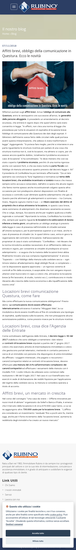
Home (5, 33)
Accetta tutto (38, 533)
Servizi (8, 494)
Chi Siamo (10, 485)
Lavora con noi (12, 499)
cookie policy (56, 514)
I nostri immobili (13, 489)
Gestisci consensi (14, 524)
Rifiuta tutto (38, 541)
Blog (14, 33)
